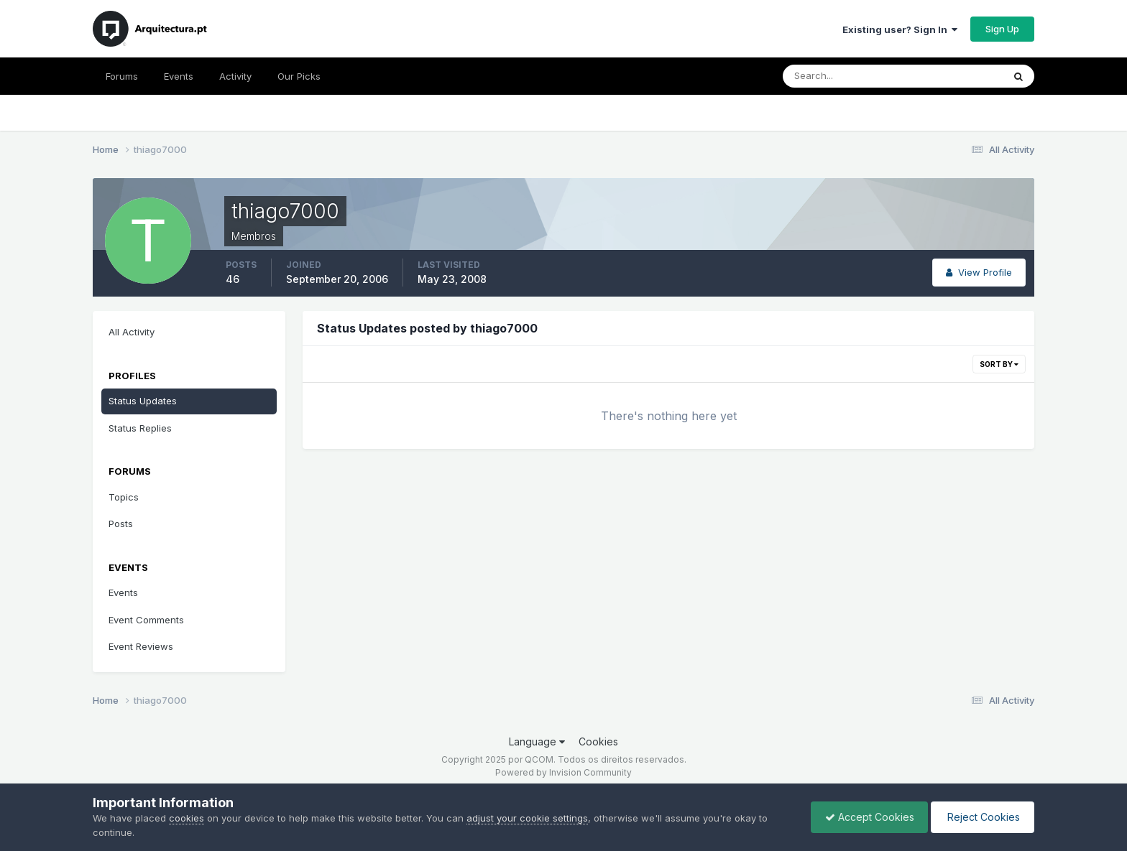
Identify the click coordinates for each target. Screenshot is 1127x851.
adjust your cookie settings (527, 818)
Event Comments (146, 620)
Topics (124, 497)
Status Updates (143, 400)
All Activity (132, 332)
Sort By (999, 364)
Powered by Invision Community (563, 772)
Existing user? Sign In (899, 29)
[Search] (846, 76)
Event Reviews (141, 646)
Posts (121, 523)
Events (178, 76)
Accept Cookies (866, 817)
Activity (235, 76)
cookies (186, 818)
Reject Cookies (981, 817)
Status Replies (140, 428)
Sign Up (1002, 28)
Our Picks (299, 76)
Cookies (598, 741)
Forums (122, 76)
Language (537, 741)
